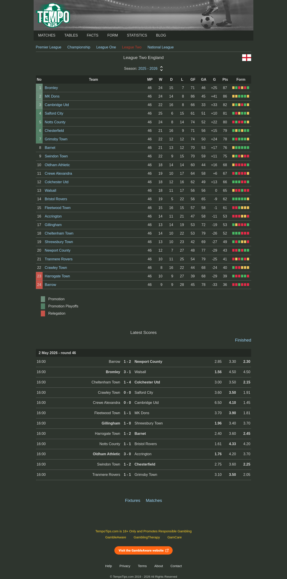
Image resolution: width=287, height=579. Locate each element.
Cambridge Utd (57, 105)
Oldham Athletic (57, 165)
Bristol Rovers (56, 199)
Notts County (55, 122)
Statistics (137, 35)
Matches (46, 35)
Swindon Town (56, 156)
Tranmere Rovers (59, 259)
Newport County (58, 250)
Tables (71, 35)
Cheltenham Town (59, 233)
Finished (243, 340)
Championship (78, 47)
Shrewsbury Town (59, 242)
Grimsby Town (56, 139)
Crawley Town (56, 268)
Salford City (54, 113)
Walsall (50, 190)
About (158, 566)
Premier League (48, 47)
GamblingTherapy (147, 537)
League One (106, 47)
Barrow (50, 285)
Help (108, 566)
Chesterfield (54, 131)
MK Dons (52, 96)
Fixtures (132, 500)
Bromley (51, 88)
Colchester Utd (57, 182)
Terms (142, 566)
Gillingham (53, 225)
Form (112, 35)
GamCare (174, 537)
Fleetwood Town (58, 208)
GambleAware (115, 537)
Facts (92, 35)
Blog (161, 35)
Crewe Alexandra (58, 173)
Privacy (125, 566)
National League (161, 47)
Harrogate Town (57, 276)
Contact (176, 566)
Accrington (53, 216)
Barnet (50, 148)
